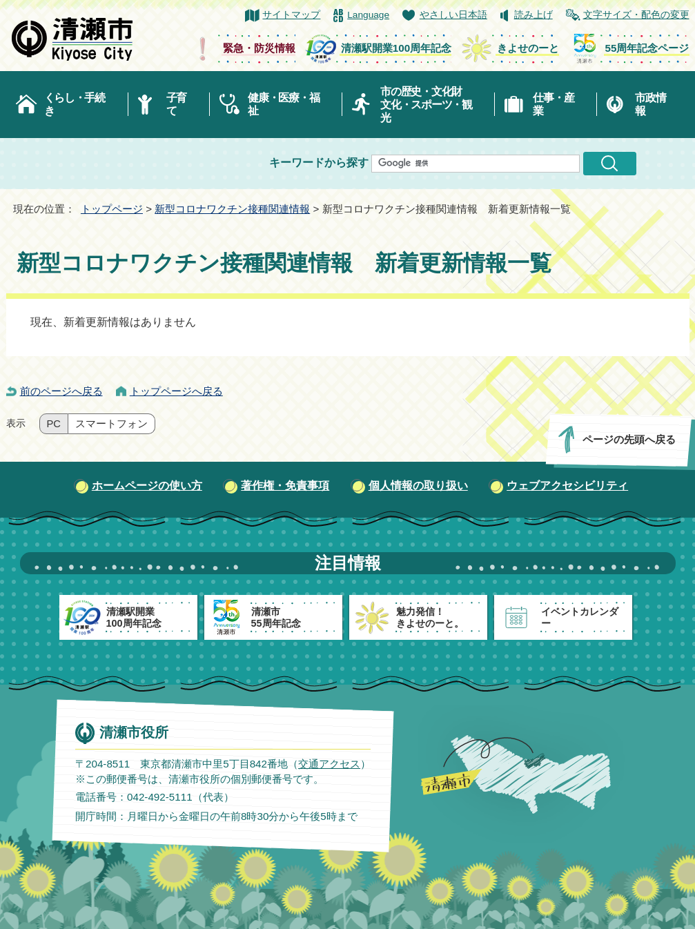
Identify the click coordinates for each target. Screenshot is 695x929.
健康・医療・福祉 (283, 104)
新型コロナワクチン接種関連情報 (232, 209)
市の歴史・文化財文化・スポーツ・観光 (426, 105)
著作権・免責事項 (285, 485)
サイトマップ (291, 15)
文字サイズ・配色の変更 (636, 15)
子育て (176, 104)
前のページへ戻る (61, 391)
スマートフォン (111, 423)
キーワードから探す (319, 162)
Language (368, 15)
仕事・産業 (553, 104)
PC (54, 423)
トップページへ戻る (176, 391)
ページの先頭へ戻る (628, 439)
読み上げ (533, 15)
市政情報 (650, 104)
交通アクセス (328, 764)
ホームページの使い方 (147, 485)
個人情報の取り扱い (418, 485)
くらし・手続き (74, 104)
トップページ (112, 209)
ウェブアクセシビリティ (567, 485)
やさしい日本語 (453, 15)
